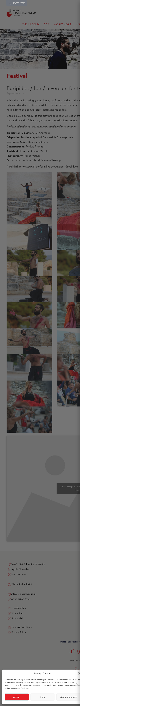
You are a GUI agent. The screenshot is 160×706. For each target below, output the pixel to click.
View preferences (68, 697)
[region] (120, 353)
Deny (42, 697)
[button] (79, 673)
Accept (16, 697)
